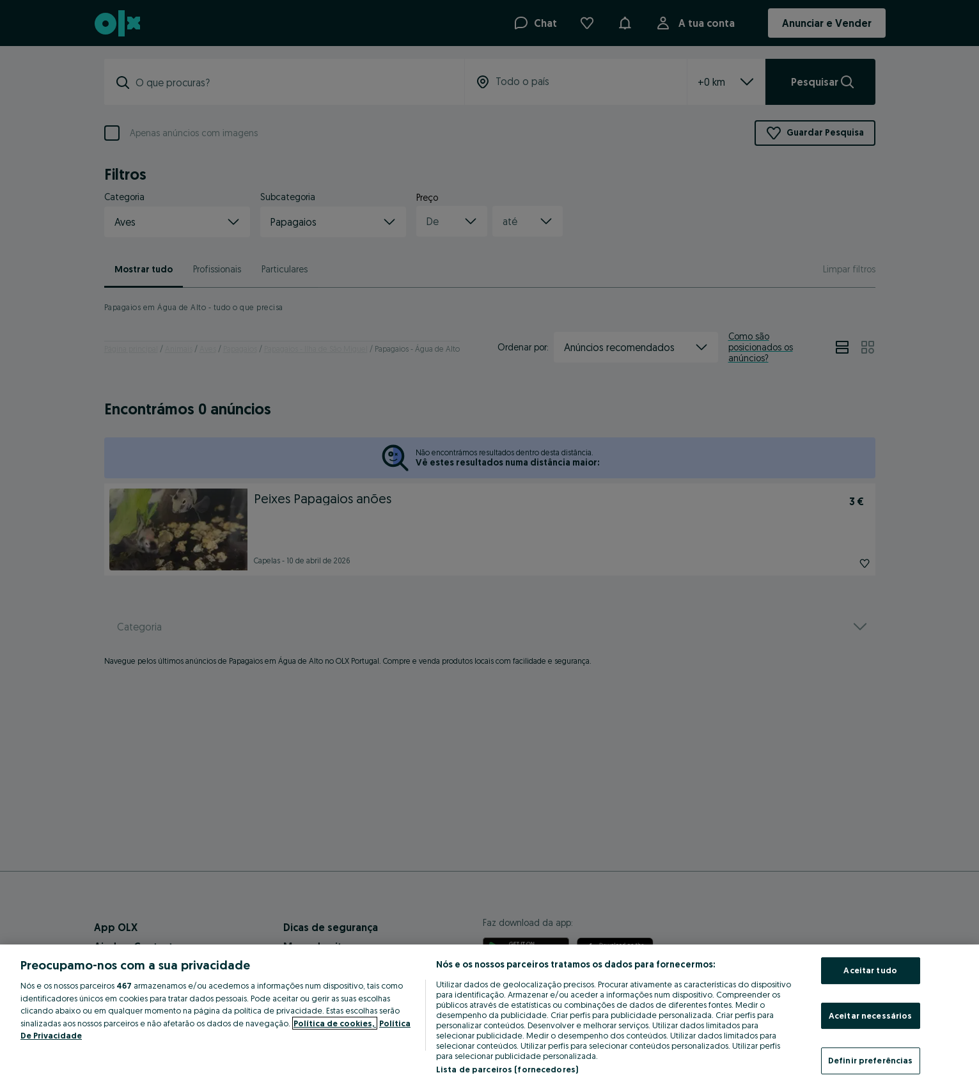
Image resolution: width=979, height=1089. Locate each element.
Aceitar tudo (870, 970)
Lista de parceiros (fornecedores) (507, 1069)
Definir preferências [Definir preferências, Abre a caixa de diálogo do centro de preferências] (870, 1060)
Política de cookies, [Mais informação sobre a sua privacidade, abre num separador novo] (335, 1023)
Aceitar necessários (870, 1015)
